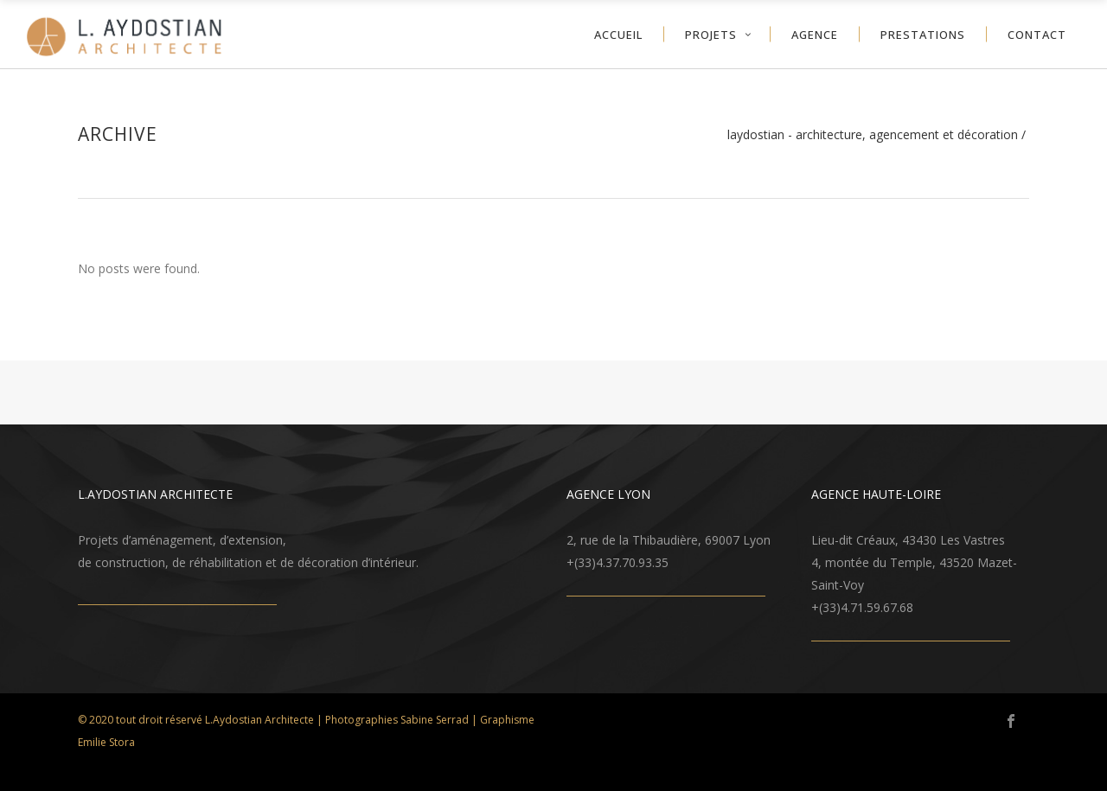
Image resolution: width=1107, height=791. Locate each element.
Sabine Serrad (434, 719)
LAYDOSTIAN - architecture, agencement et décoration (872, 135)
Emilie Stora (106, 742)
